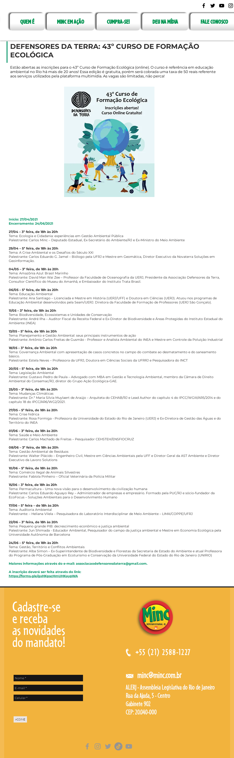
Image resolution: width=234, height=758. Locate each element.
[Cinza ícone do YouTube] (129, 746)
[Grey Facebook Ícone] (87, 746)
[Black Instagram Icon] (231, 6)
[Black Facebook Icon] (204, 6)
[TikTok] (118, 746)
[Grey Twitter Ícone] (108, 746)
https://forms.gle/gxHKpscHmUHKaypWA (43, 576)
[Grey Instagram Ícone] (98, 746)
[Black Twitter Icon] (213, 6)
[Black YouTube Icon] (222, 6)
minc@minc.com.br (159, 675)
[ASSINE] (20, 719)
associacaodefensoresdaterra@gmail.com (111, 563)
